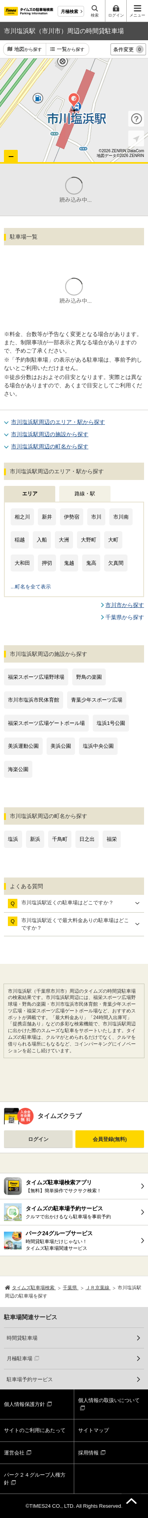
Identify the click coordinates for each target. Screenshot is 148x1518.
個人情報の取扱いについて (109, 1400)
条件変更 (128, 49)
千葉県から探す (124, 617)
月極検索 (69, 11)
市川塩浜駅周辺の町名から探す (49, 446)
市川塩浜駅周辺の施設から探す (49, 434)
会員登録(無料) (110, 1139)
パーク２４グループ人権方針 (35, 1479)
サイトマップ (93, 1430)
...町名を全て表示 (31, 587)
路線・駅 (85, 494)
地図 (28, 49)
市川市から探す (124, 605)
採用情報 (88, 1453)
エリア (29, 494)
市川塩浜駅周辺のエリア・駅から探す (58, 422)
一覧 (70, 49)
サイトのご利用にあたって (35, 1430)
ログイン (38, 1139)
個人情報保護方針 (24, 1404)
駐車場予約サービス (30, 1379)
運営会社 (14, 1453)
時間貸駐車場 (22, 1338)
